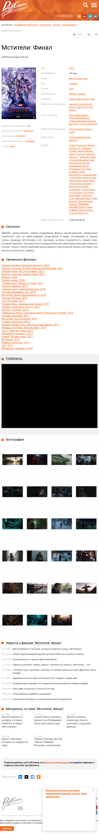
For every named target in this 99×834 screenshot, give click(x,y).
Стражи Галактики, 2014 (16, 321)
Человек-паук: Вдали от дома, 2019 (22, 283)
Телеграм (63, 762)
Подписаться (65, 16)
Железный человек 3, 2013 (17, 333)
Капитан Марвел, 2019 (15, 286)
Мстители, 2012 (11, 339)
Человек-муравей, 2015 (15, 315)
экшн (85, 78)
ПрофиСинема (7, 30)
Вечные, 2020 (9, 277)
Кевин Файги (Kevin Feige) (82, 99)
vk (95, 16)
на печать (89, 34)
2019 (71, 68)
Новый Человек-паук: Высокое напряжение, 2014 (30, 324)
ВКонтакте (50, 762)
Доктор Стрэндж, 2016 (15, 309)
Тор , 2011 (7, 345)
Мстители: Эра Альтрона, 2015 (19, 318)
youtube (84, 16)
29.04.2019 (28, 131)
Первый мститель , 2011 (16, 342)
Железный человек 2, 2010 (17, 348)
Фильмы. (17, 30)
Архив (12, 146)
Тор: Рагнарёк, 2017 (13, 301)
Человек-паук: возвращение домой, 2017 (25, 304)
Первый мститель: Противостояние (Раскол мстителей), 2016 (37, 312)
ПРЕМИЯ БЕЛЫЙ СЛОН (26, 25)
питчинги (45, 25)
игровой (73, 83)
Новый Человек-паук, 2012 (17, 336)
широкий (30, 141)
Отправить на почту (96, 34)
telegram (89, 16)
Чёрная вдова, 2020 (13, 280)
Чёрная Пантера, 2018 (14, 298)
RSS (78, 16)
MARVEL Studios (77, 94)
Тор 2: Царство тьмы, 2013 (17, 330)
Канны (57, 25)
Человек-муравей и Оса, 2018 (19, 292)
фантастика (75, 78)
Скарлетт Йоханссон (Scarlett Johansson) (81, 186)
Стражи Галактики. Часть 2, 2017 (21, 307)
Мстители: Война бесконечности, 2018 (24, 295)
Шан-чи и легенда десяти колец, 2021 (23, 274)
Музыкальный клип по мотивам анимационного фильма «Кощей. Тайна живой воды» (66, 793)
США (71, 89)
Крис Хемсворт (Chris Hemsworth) (80, 172)
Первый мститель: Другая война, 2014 (24, 327)
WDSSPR (21, 136)
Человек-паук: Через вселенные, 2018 (24, 289)
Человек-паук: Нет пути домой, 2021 (23, 271)
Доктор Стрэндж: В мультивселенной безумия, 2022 (32, 268)
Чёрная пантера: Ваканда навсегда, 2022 (26, 265)
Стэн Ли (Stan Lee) (88, 124)
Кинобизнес (69, 25)
